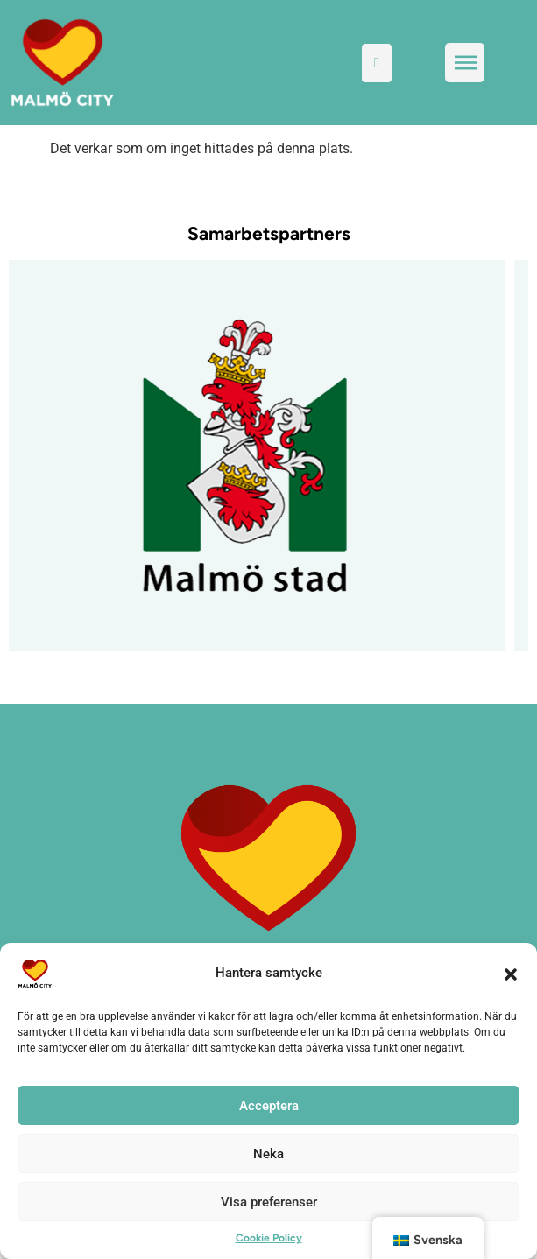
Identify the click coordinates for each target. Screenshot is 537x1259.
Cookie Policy (269, 1238)
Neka (268, 1154)
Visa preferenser (269, 1202)
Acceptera (269, 1106)
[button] (510, 973)
